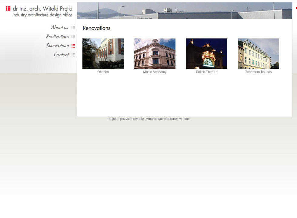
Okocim (102, 72)
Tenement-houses (258, 55)
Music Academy (154, 55)
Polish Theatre (206, 55)
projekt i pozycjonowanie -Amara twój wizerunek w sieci (148, 119)
